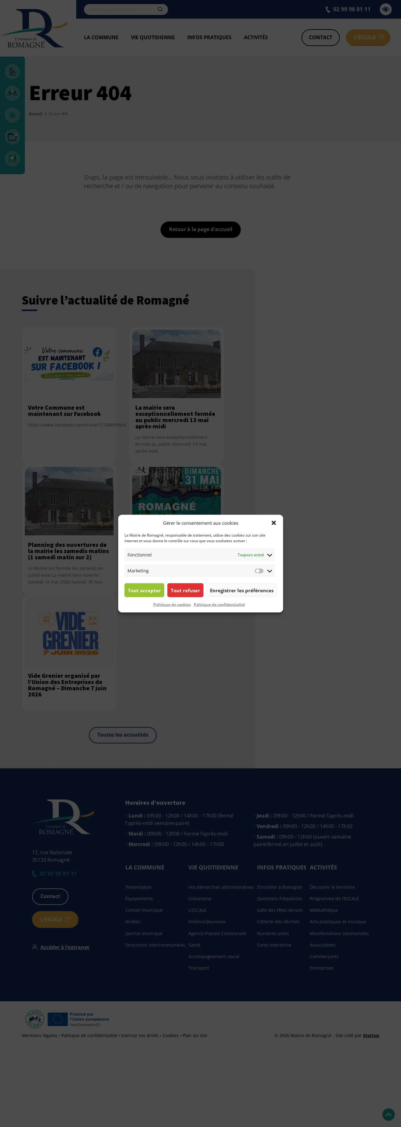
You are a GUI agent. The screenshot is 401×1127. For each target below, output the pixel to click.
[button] (274, 523)
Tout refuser (185, 590)
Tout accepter (144, 590)
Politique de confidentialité (219, 604)
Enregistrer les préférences (241, 590)
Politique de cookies (172, 604)
